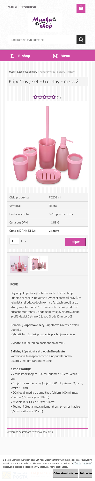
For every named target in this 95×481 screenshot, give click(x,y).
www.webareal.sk (43, 432)
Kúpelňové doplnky (27, 72)
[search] (81, 39)
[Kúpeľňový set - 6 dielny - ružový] (47, 102)
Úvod (12, 72)
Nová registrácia (28, 7)
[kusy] (14, 241)
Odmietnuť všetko (65, 473)
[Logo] (45, 22)
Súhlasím (85, 473)
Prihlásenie (12, 7)
